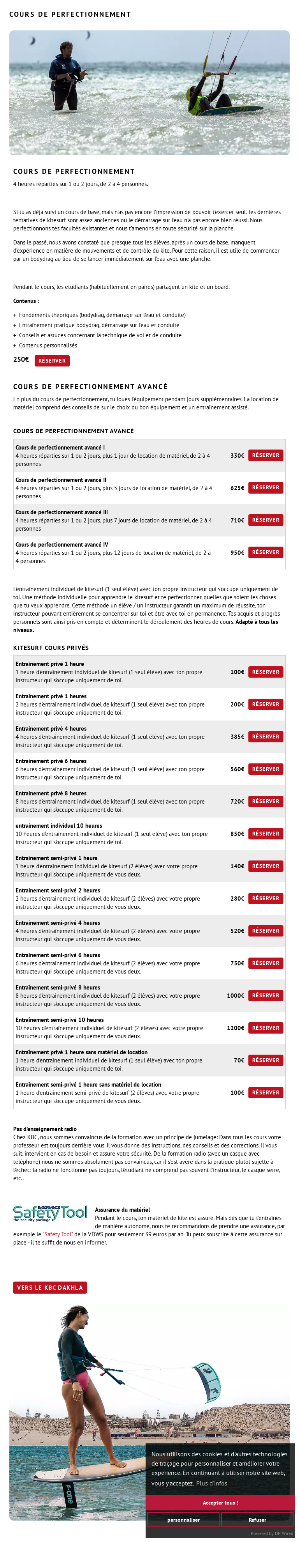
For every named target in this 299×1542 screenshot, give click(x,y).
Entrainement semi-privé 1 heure (57, 858)
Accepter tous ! (220, 1502)
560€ (237, 769)
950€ (237, 552)
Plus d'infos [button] (211, 1483)
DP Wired (284, 1533)
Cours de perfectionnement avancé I (60, 447)
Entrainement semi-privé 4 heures (58, 922)
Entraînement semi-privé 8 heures (58, 987)
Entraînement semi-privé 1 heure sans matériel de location (88, 1084)
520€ (237, 931)
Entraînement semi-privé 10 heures (60, 1019)
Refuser (257, 1519)
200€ (237, 704)
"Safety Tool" (57, 1234)
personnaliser (183, 1519)
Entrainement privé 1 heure (50, 663)
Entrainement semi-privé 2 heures (58, 890)
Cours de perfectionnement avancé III (62, 512)
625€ (237, 488)
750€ (237, 963)
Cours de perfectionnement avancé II (61, 479)
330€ (237, 455)
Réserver (52, 360)
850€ (237, 833)
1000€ (235, 995)
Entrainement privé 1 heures (51, 696)
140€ (237, 866)
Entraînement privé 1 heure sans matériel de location (82, 1052)
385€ (237, 736)
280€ (237, 898)
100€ (237, 672)
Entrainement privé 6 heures (51, 761)
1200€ (235, 1028)
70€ (239, 1060)
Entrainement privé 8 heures (51, 793)
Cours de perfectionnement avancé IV (62, 544)
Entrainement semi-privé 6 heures (58, 955)
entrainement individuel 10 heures (59, 825)
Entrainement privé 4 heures (51, 728)
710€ (237, 520)
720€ (237, 801)
